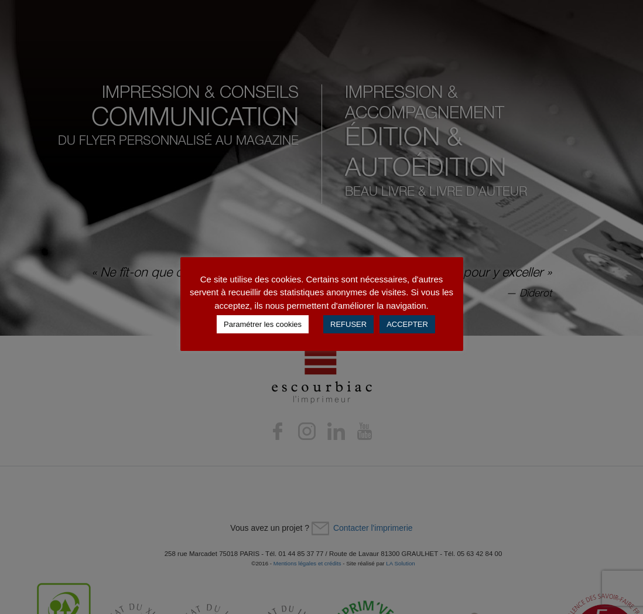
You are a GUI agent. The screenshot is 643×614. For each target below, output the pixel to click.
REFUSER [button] (348, 324)
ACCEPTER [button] (407, 324)
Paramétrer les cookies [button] (263, 324)
